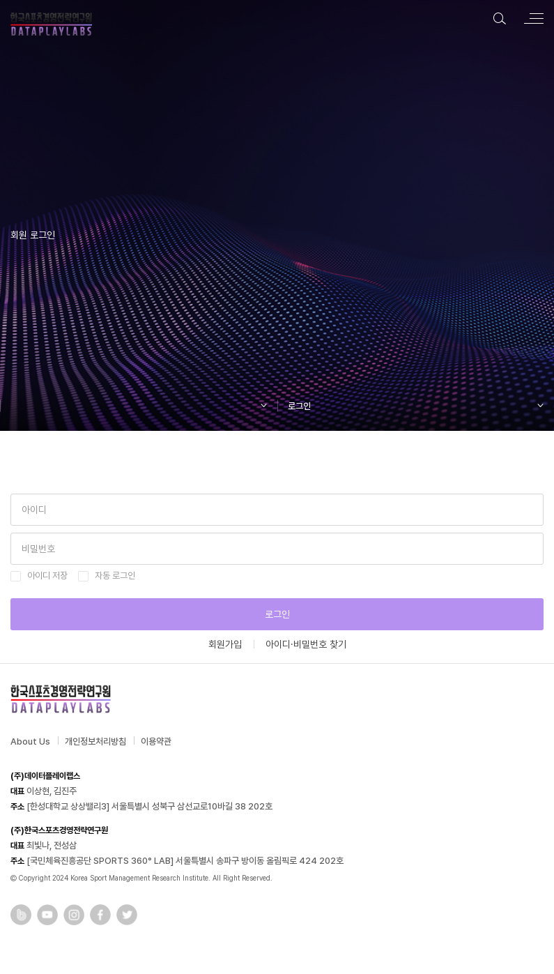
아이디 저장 (47, 575)
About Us (30, 741)
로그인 (277, 614)
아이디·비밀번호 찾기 (306, 644)
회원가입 (225, 644)
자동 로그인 (115, 575)
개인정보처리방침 (95, 741)
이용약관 (156, 741)
